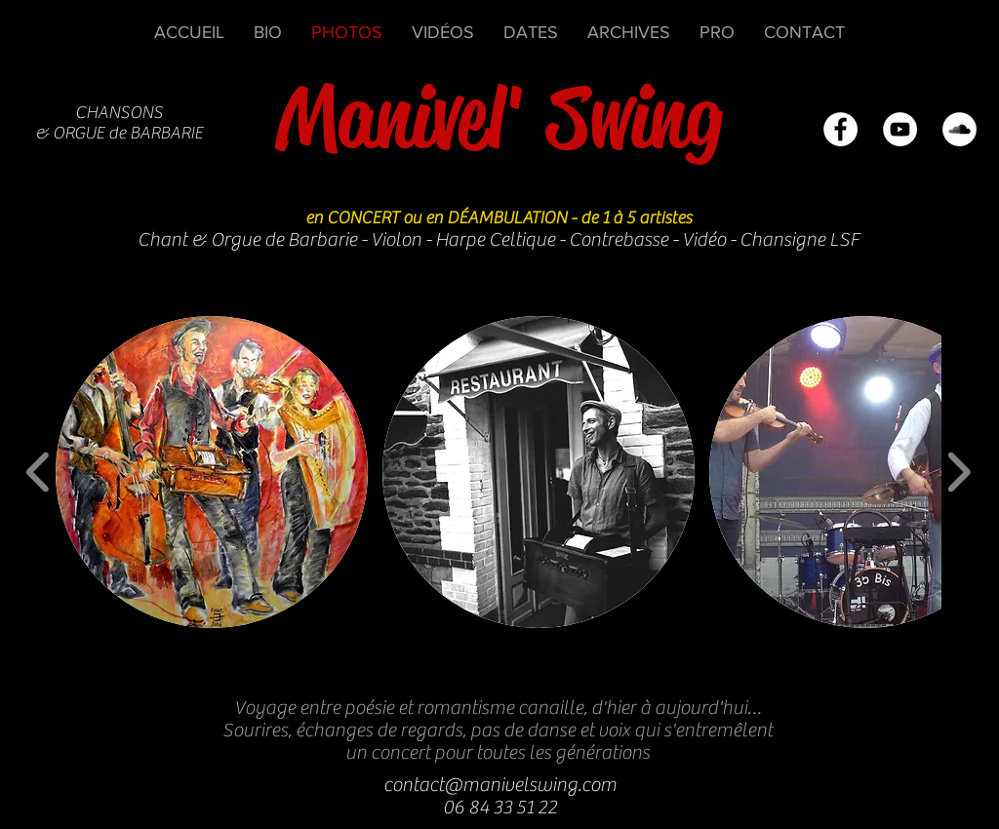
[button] (212, 472)
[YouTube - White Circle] (900, 129)
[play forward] (958, 472)
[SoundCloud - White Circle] (959, 129)
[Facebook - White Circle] (840, 129)
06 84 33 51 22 (500, 807)
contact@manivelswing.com (500, 784)
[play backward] (38, 472)
